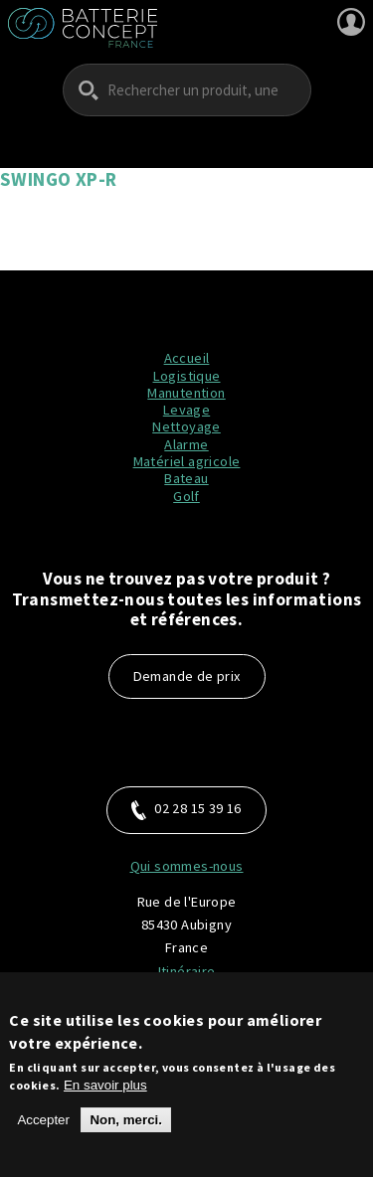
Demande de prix (187, 676)
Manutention (186, 393)
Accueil (187, 358)
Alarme (186, 444)
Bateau (186, 478)
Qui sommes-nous (187, 866)
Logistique (187, 376)
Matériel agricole (187, 461)
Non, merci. (126, 1127)
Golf (186, 496)
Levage (186, 410)
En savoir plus (105, 1093)
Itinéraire (187, 971)
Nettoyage (186, 426)
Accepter (43, 1127)
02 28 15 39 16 (186, 809)
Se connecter (351, 22)
